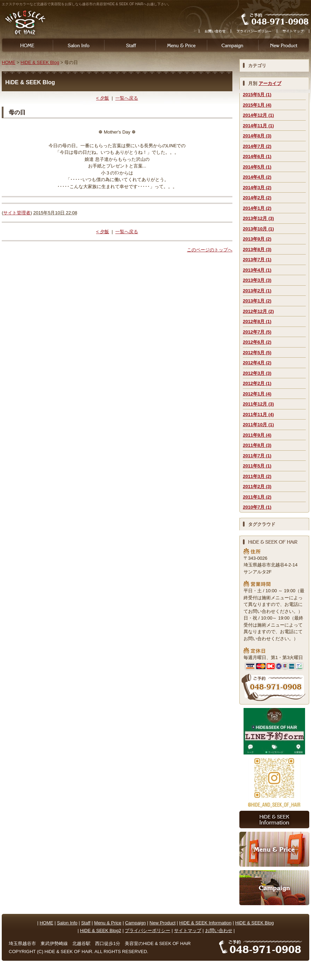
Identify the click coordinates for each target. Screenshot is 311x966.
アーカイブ (270, 83)
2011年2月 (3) (257, 486)
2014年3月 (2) (257, 187)
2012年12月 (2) (258, 311)
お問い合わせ (218, 930)
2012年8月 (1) (257, 321)
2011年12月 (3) (258, 404)
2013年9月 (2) (257, 239)
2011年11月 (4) (258, 414)
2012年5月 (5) (257, 352)
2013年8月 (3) (257, 249)
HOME (26, 45)
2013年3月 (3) (257, 280)
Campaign (232, 45)
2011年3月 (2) (257, 476)
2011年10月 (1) (258, 424)
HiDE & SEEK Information (205, 922)
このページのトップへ (209, 249)
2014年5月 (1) (257, 167)
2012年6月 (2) (257, 342)
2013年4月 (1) (257, 270)
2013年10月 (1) (258, 228)
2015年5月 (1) (257, 94)
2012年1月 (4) (257, 393)
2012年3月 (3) (257, 373)
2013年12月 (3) (258, 218)
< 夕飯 (102, 98)
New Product (162, 922)
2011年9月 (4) (257, 435)
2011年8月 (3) (257, 445)
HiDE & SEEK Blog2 (100, 930)
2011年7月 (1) (257, 455)
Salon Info (78, 45)
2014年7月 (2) (257, 146)
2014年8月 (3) (257, 135)
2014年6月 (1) (257, 156)
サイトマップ (187, 930)
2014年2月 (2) (257, 197)
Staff (130, 45)
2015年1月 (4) (257, 105)
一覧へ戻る (126, 98)
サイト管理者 (16, 212)
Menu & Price (181, 45)
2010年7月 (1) (257, 507)
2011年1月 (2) (257, 497)
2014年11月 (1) (258, 125)
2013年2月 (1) (257, 290)
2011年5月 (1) (257, 465)
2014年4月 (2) (257, 177)
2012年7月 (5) (257, 332)
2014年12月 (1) (258, 115)
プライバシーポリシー (147, 930)
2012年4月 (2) (257, 362)
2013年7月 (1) (257, 259)
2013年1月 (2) (257, 300)
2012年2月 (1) (257, 383)
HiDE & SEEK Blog (40, 62)
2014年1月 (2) (257, 208)
